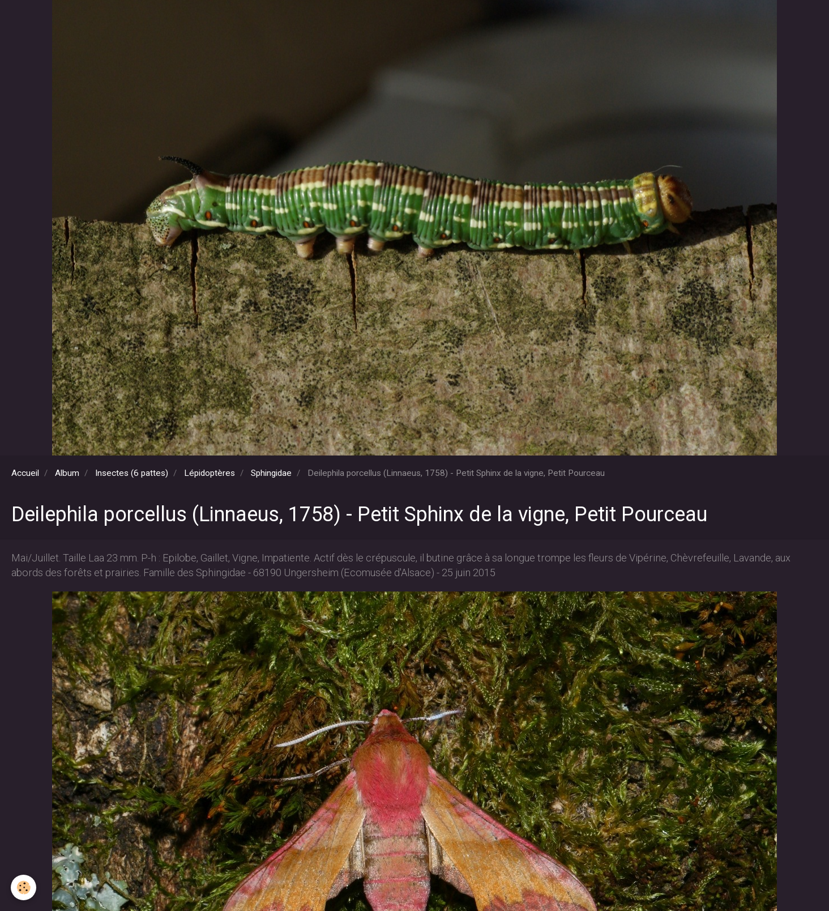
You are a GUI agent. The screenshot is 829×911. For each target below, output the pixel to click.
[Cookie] (24, 887)
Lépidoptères (209, 473)
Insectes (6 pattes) (131, 473)
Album (67, 473)
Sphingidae (271, 473)
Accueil (25, 473)
